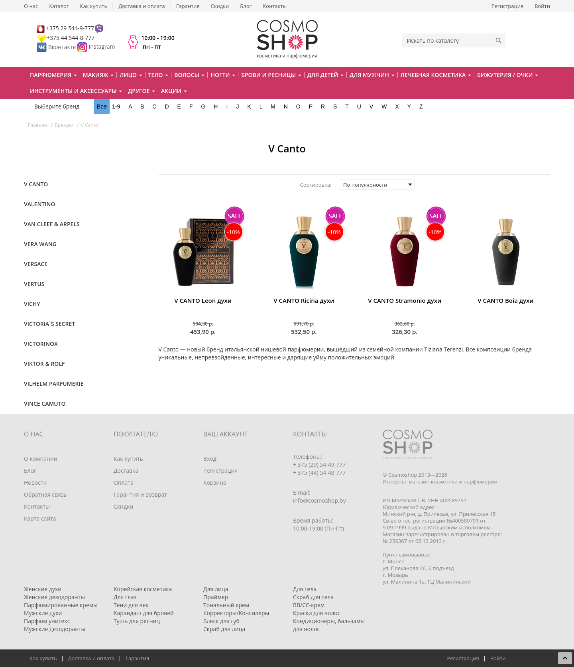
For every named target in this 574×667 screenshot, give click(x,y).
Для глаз (125, 597)
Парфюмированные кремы (61, 605)
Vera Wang (40, 244)
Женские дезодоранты (54, 597)
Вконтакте (57, 47)
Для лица (215, 589)
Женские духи (42, 589)
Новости (35, 482)
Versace (35, 264)
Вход (209, 458)
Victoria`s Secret (49, 324)
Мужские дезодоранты (54, 629)
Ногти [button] (222, 75)
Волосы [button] (189, 75)
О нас (31, 6)
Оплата (124, 482)
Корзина (214, 482)
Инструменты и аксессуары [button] (76, 91)
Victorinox (41, 343)
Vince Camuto (45, 403)
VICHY (32, 304)
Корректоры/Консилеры (236, 613)
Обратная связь (45, 494)
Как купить (94, 6)
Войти (542, 6)
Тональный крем (226, 605)
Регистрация (507, 6)
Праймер (215, 597)
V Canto (36, 184)
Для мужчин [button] (372, 75)
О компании (40, 458)
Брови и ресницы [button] (271, 75)
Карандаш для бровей (144, 613)
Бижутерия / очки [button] (507, 75)
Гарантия (188, 6)
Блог (246, 6)
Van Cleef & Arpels (52, 224)
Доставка (126, 470)
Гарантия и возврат (140, 494)
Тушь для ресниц (137, 621)
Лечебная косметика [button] (436, 75)
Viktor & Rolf (44, 363)
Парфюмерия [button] (53, 75)
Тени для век (131, 605)
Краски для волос (316, 613)
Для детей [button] (325, 75)
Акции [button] (174, 91)
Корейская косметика (143, 589)
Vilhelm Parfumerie (53, 383)
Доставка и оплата (141, 6)
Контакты (275, 6)
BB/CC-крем (308, 605)
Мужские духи (43, 613)
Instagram (102, 47)
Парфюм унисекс (47, 621)
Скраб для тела (313, 597)
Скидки (220, 6)
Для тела (304, 589)
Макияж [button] (98, 75)
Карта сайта (40, 518)
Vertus (34, 284)
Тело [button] (158, 75)
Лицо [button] (131, 75)
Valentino (39, 204)
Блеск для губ (221, 621)
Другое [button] (141, 91)
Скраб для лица (224, 629)
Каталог (59, 6)
